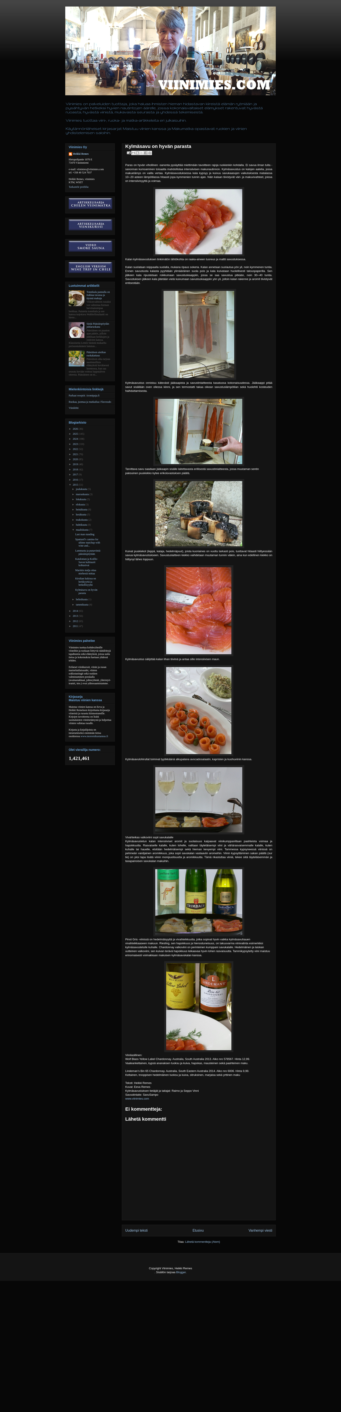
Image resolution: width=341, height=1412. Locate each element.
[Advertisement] (79, 1401)
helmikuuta (82, 599)
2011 (76, 626)
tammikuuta (82, 604)
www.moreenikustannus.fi (94, 736)
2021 (76, 454)
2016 (76, 479)
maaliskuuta (82, 529)
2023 (76, 444)
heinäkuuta (82, 509)
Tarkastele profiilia (79, 186)
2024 (76, 438)
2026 (76, 428)
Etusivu (198, 1230)
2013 (76, 615)
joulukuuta (82, 489)
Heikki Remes (81, 153)
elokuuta (80, 504)
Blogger (181, 1272)
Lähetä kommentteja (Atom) (202, 1241)
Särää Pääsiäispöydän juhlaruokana (98, 325)
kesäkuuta (81, 514)
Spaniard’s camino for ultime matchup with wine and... (87, 542)
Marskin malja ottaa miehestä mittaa (85, 572)
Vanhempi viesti (260, 1230)
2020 (76, 459)
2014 (76, 610)
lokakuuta (81, 499)
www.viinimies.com (137, 1098)
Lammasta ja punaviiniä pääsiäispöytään (87, 552)
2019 (76, 464)
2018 (76, 469)
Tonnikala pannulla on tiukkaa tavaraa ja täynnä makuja (98, 295)
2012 (76, 621)
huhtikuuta (82, 524)
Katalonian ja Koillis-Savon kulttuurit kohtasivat (86, 562)
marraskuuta (82, 494)
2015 (76, 484)
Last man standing (84, 534)
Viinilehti (74, 407)
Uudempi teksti (136, 1230)
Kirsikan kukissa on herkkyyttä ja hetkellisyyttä (85, 581)
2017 (76, 474)
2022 (76, 449)
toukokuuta (82, 519)
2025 (76, 433)
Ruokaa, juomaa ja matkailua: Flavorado (90, 401)
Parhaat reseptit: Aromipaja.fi (84, 395)
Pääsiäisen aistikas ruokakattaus (96, 354)
